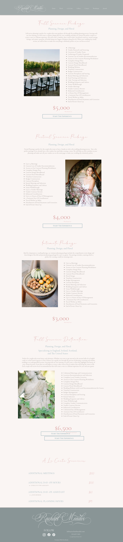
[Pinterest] (54, 535)
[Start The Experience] (62, 116)
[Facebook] (49, 535)
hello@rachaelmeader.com (76, 531)
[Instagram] (44, 535)
